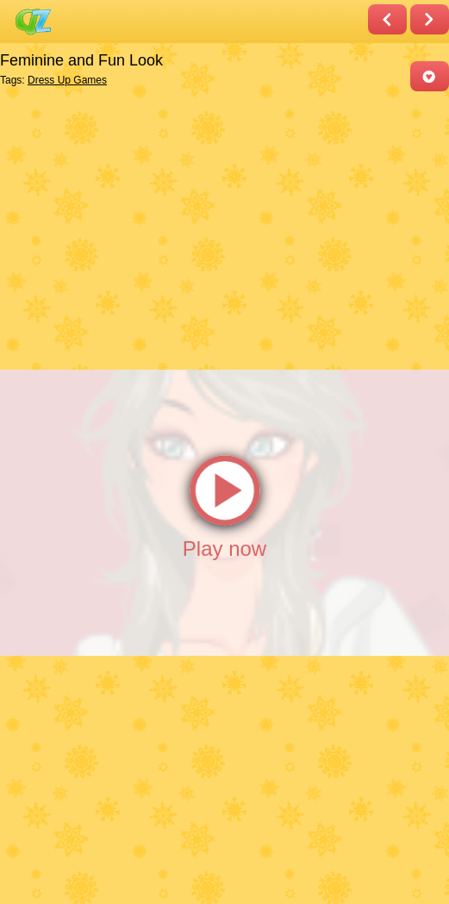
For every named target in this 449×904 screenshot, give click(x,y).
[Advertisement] (220, 229)
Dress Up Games (67, 80)
